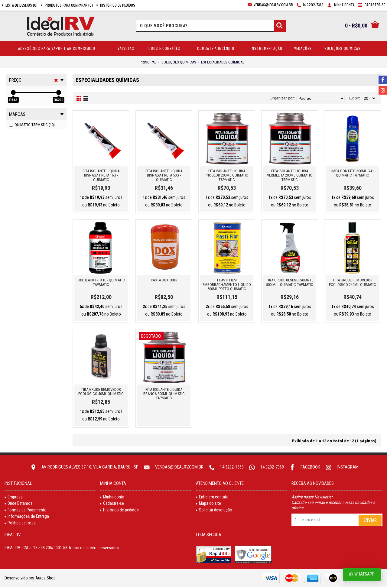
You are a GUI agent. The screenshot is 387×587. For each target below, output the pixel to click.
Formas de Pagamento (26, 510)
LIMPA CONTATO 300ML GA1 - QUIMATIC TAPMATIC (353, 173)
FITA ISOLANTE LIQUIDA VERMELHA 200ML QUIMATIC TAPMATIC (289, 175)
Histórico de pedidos (119, 510)
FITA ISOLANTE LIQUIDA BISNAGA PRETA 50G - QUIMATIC (163, 175)
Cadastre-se (112, 503)
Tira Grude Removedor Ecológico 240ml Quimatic (352, 282)
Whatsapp (362, 574)
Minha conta (112, 497)
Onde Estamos (19, 503)
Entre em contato (212, 497)
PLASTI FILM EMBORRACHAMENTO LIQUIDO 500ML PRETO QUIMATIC (227, 284)
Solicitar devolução (214, 510)
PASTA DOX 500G (164, 280)
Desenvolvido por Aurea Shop (30, 578)
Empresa (14, 497)
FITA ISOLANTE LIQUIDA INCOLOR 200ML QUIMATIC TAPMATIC (227, 175)
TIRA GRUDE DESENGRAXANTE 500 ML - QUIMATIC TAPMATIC (290, 282)
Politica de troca (20, 523)
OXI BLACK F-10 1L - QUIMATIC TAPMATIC (101, 282)
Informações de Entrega (27, 516)
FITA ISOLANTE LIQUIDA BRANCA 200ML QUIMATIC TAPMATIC (164, 394)
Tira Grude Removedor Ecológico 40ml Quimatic (101, 391)
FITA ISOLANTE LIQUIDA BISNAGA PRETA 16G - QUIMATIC (101, 175)
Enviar (370, 520)
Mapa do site (208, 503)
